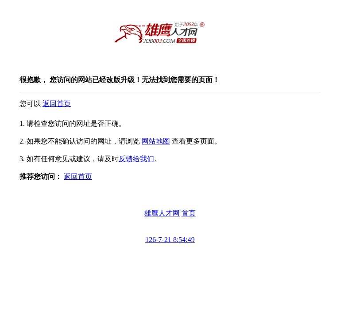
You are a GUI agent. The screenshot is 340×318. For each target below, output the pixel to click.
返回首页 (56, 103)
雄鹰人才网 (162, 213)
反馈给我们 (136, 159)
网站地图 (156, 141)
